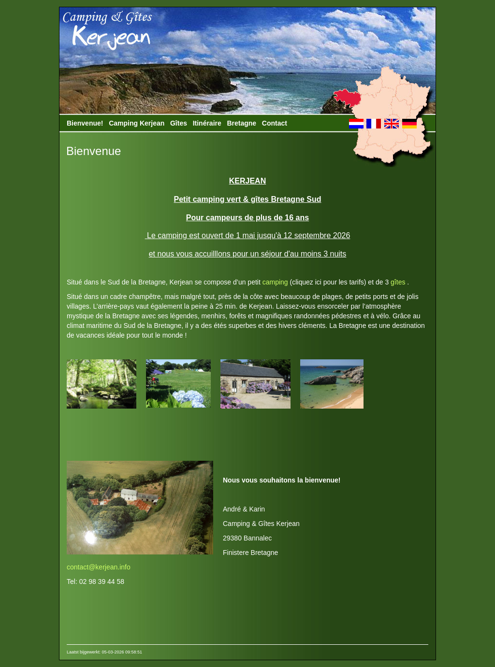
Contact (274, 123)
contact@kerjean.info (99, 567)
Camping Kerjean (136, 123)
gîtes (397, 282)
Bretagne (241, 123)
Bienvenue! (85, 123)
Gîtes (178, 123)
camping (275, 282)
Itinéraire (207, 123)
